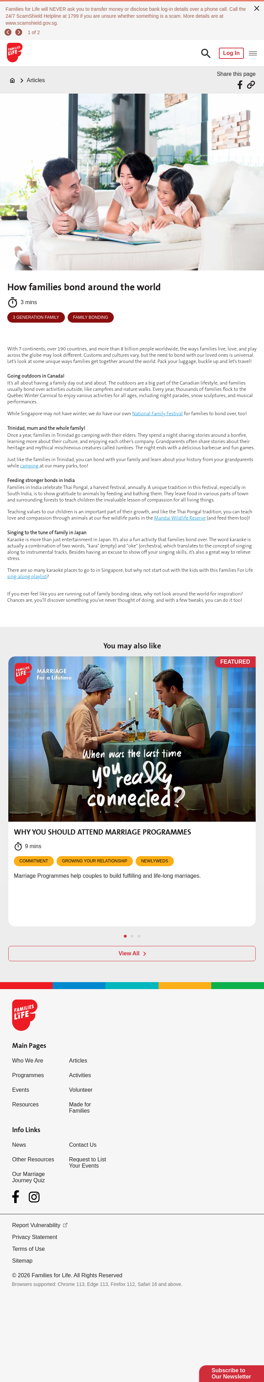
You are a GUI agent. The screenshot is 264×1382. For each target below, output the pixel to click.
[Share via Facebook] (241, 84)
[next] (19, 32)
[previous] (9, 32)
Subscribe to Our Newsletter (231, 1373)
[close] (256, 8)
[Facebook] (17, 1197)
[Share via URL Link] (251, 84)
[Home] (12, 80)
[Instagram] (34, 1197)
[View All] (132, 953)
